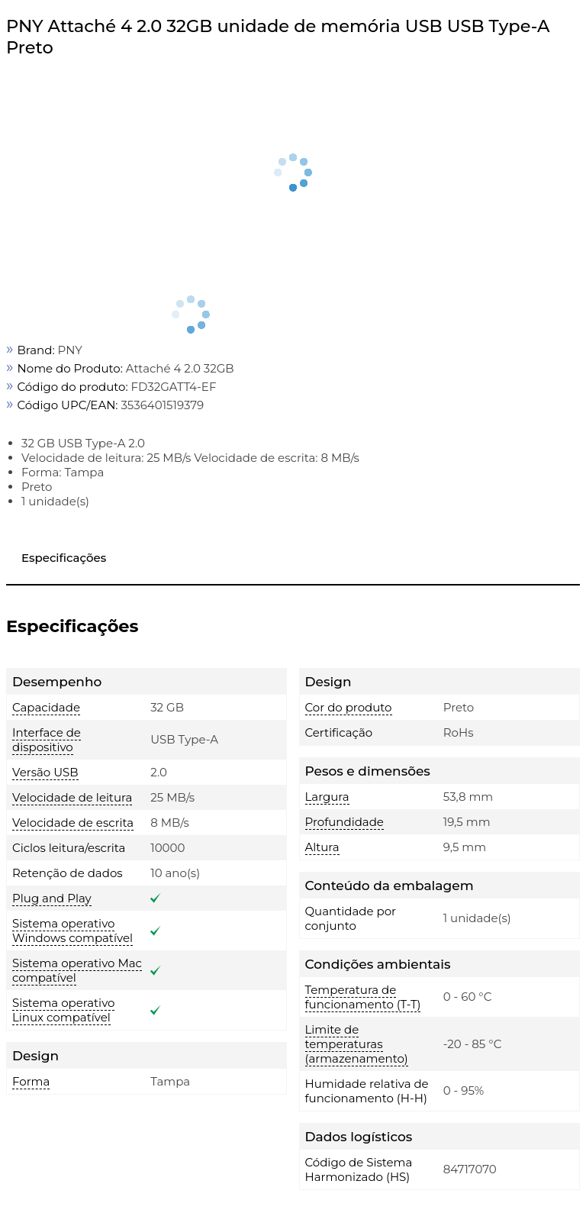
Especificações (63, 557)
